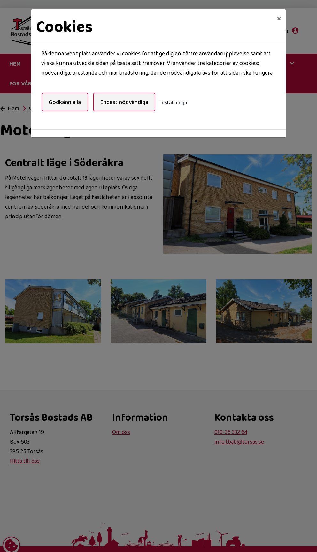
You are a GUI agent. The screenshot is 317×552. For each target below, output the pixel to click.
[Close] (279, 18)
